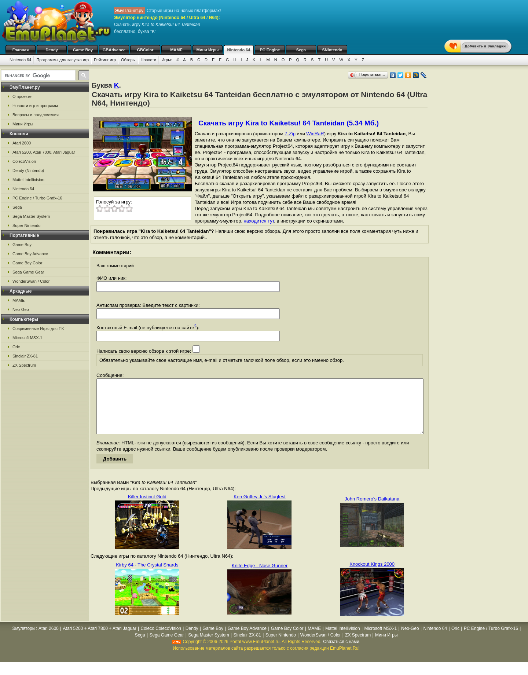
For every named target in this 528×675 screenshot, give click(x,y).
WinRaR (315, 133)
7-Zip (290, 133)
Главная (20, 50)
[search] (37, 75)
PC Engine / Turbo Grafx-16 (37, 198)
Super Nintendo (26, 225)
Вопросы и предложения (35, 115)
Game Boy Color (27, 263)
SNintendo (332, 50)
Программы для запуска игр (62, 60)
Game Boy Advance (30, 254)
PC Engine (270, 50)
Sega (301, 50)
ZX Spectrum (24, 365)
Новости (149, 60)
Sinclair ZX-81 (25, 356)
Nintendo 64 (238, 50)
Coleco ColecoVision (161, 639)
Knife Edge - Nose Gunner (259, 576)
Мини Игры (208, 50)
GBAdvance (114, 50)
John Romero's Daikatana (372, 510)
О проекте (22, 96)
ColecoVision (24, 161)
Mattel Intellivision (28, 179)
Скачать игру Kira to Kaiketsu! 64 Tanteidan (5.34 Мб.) (288, 123)
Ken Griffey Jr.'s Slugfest (260, 507)
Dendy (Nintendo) (28, 170)
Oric (16, 347)
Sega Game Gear (28, 272)
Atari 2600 (21, 143)
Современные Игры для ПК (38, 328)
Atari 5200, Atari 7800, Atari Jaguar (43, 152)
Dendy (51, 50)
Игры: (166, 60)
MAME (176, 50)
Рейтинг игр (105, 60)
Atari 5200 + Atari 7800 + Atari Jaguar (99, 639)
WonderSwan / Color (31, 281)
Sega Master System (31, 216)
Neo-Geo (20, 309)
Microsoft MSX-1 (27, 337)
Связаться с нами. (341, 652)
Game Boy (83, 50)
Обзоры (128, 60)
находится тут (259, 221)
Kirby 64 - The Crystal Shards (147, 576)
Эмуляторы (23, 639)
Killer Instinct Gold (147, 507)
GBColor (145, 50)
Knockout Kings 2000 (372, 575)
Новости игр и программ (35, 105)
